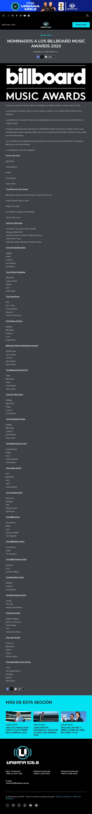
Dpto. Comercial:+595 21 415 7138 (14, 772)
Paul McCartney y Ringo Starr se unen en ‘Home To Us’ (73, 766)
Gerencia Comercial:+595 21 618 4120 (70, 772)
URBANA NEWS (46, 35)
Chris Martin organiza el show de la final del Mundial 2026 (45, 767)
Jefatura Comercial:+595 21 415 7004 (41, 772)
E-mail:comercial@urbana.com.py (17, 782)
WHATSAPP (81, 25)
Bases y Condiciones (64, 797)
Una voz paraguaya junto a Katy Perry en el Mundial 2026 (17, 766)
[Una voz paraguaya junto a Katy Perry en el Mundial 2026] (18, 752)
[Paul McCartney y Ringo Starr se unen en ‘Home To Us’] (73, 752)
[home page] (46, 24)
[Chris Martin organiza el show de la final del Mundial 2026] (46, 752)
